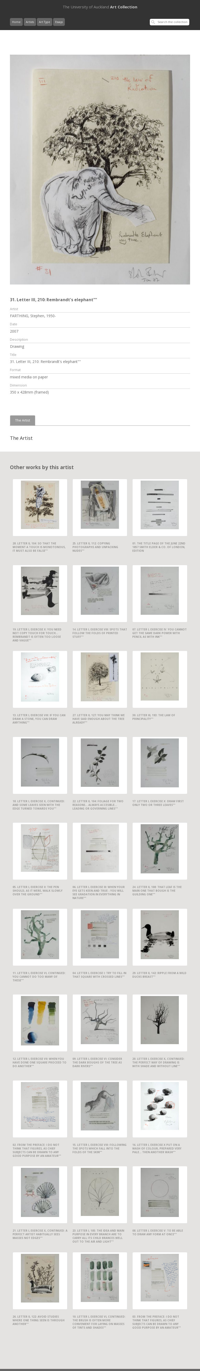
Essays (59, 22)
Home (16, 22)
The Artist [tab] (22, 420)
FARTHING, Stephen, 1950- (33, 315)
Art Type (44, 22)
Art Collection (100, 6)
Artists (30, 22)
